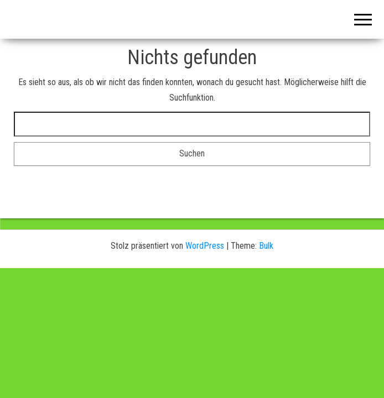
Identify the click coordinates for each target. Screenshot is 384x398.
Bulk (266, 245)
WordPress (204, 245)
